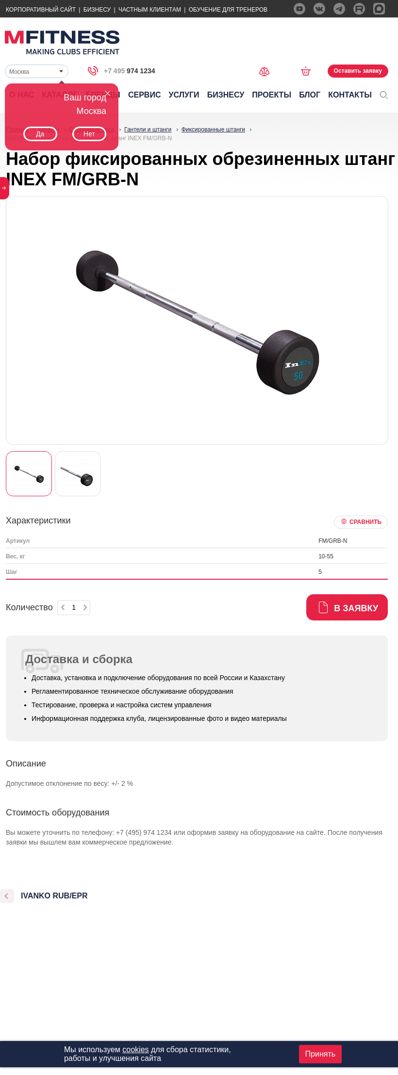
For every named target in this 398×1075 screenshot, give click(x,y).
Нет (89, 134)
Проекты (271, 95)
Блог (309, 95)
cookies (135, 1049)
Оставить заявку (358, 70)
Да (40, 134)
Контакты (350, 95)
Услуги (184, 95)
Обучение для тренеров (228, 9)
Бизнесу (97, 9)
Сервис (144, 95)
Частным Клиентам (149, 9)
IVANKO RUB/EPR (54, 896)
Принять (320, 1054)
